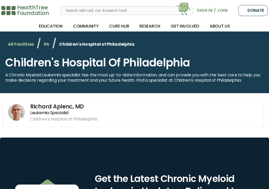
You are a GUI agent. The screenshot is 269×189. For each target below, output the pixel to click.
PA (46, 44)
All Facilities (21, 44)
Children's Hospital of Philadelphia (97, 62)
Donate (253, 10)
